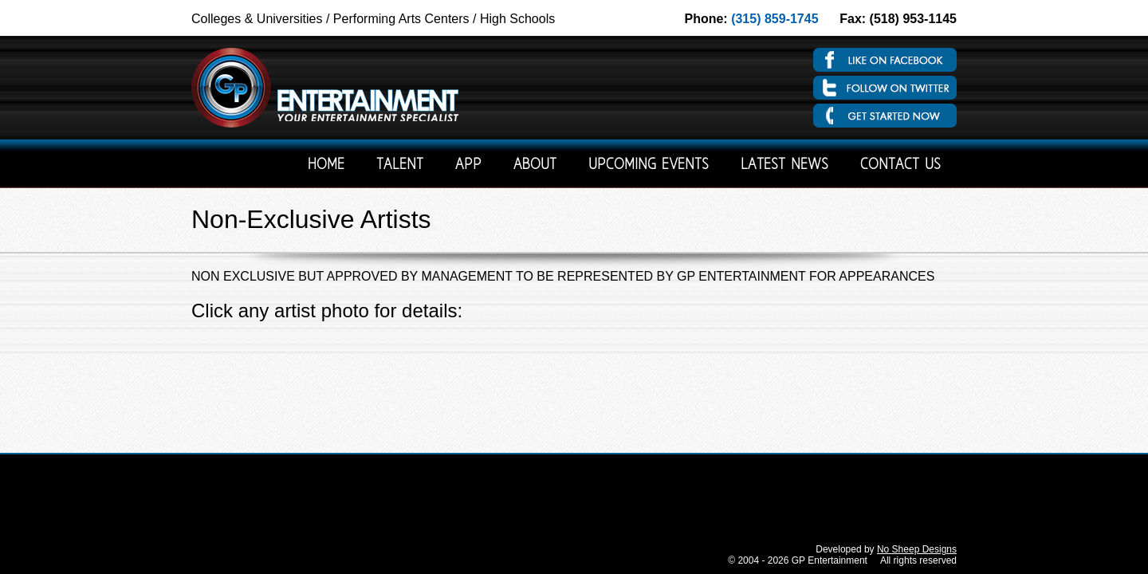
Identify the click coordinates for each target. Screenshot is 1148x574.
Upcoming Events (648, 165)
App (468, 165)
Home (326, 165)
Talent (399, 165)
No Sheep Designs (917, 549)
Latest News (784, 165)
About (534, 165)
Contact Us (900, 165)
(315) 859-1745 (774, 19)
